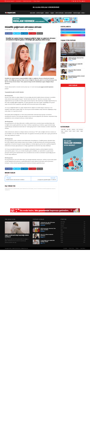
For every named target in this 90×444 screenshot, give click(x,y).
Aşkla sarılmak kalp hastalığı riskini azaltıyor (17, 236)
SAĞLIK (47, 13)
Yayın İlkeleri (82, 248)
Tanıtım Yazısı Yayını (27, 1)
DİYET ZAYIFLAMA (60, 13)
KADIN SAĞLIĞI (68, 13)
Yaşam (81, 131)
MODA (82, 13)
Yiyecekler (63, 132)
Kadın (70, 131)
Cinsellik (73, 129)
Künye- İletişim (37, 1)
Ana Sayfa (18, 1)
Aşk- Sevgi (68, 129)
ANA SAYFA (32, 13)
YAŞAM (52, 13)
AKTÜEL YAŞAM (39, 13)
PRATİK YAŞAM (76, 13)
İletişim (77, 248)
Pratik (74, 131)
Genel (62, 131)
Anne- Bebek (63, 129)
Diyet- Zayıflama (79, 129)
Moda (62, 236)
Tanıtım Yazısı (71, 248)
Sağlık (78, 131)
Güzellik (31, 29)
